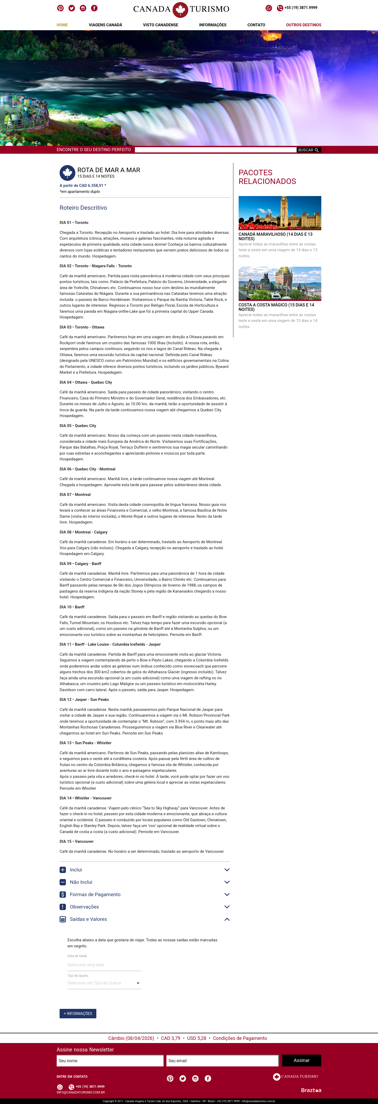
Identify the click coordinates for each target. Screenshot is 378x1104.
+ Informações (78, 1013)
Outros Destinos (303, 25)
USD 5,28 (196, 1038)
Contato (256, 25)
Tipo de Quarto (77, 976)
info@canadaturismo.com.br (81, 1092)
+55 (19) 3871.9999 (296, 8)
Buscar (309, 150)
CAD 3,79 (170, 1038)
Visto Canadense (160, 25)
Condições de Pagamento (240, 1038)
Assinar (302, 1060)
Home (62, 25)
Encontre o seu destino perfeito (94, 149)
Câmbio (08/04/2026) (131, 1038)
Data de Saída (77, 956)
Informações (213, 25)
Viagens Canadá (105, 25)
